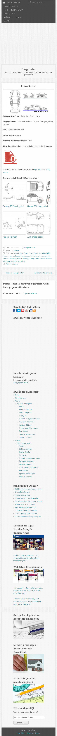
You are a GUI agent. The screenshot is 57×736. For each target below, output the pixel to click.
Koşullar (30, 733)
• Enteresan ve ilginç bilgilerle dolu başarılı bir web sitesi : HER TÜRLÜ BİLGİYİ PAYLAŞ (28, 590)
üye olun (37, 169)
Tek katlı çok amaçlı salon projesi (28, 501)
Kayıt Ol (18, 17)
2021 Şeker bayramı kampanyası (28, 489)
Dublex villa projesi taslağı (26, 510)
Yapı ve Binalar (25, 437)
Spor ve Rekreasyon (27, 434)
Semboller (23, 431)
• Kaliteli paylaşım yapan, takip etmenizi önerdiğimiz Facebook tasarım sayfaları (26, 558)
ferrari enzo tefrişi (17, 261)
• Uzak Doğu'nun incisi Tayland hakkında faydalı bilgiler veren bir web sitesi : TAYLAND (27, 601)
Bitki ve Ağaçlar (25, 409)
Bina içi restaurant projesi (25, 507)
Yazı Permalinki (12, 264)
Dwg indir (28, 69)
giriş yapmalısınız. (20, 383)
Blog (5, 10)
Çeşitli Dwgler (25, 412)
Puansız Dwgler (10, 6)
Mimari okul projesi (23, 495)
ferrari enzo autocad (11, 256)
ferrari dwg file (45, 253)
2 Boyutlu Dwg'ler (24, 403)
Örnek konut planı (22, 492)
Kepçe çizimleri (10, 236)
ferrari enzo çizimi (42, 256)
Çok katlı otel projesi (44, 273)
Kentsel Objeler (25, 425)
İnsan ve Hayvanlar (27, 422)
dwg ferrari (18, 253)
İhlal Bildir (21, 733)
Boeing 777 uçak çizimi (13, 206)
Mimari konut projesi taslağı (26, 498)
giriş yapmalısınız (29, 293)
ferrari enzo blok (27, 256)
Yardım (6, 21)
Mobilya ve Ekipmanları (28, 428)
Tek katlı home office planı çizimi (28, 516)
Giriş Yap (7, 17)
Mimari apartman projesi (25, 504)
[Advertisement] (28, 44)
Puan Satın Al (9, 13)
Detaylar (22, 416)
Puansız (18, 440)
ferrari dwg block (31, 253)
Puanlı (17, 401)
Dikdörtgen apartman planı (26, 513)
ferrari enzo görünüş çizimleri (29, 258)
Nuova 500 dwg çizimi (37, 206)
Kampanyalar (17, 10)
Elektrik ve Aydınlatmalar (29, 419)
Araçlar (16, 250)
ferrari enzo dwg (10, 258)
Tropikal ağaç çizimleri (13, 273)
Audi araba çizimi (35, 236)
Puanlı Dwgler (13, 3)
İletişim (38, 733)
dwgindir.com (29, 247)
